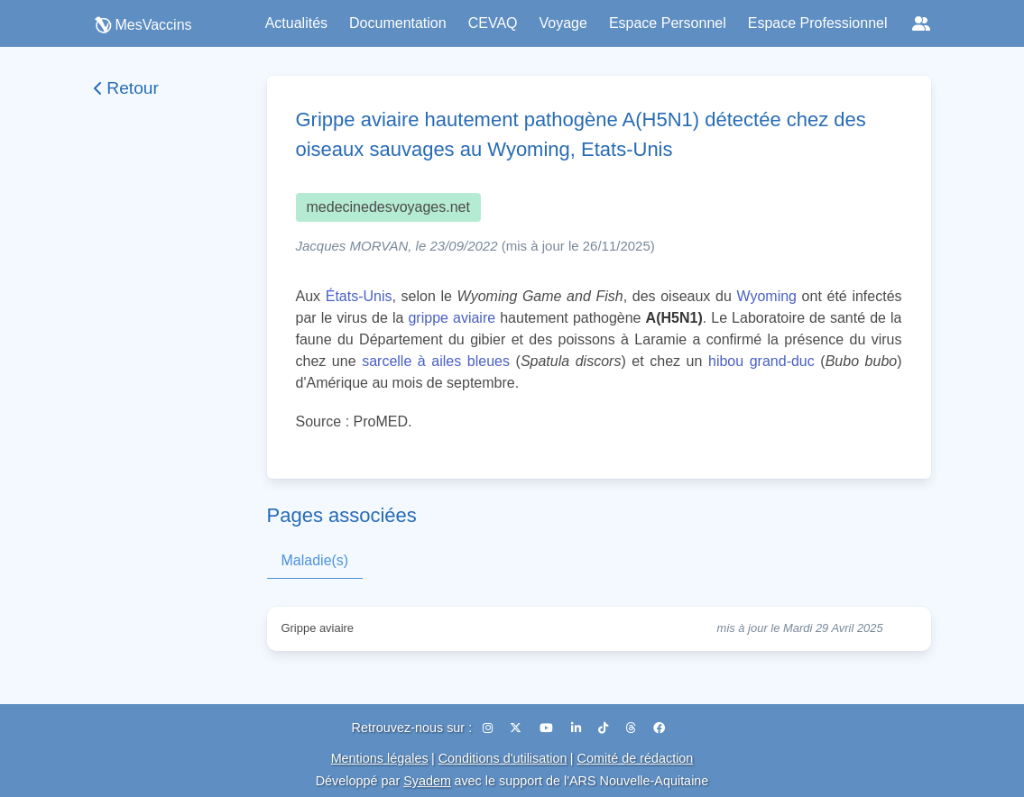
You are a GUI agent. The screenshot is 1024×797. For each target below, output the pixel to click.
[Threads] (633, 728)
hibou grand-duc (761, 361)
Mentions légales (380, 758)
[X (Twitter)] (517, 728)
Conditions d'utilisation (502, 758)
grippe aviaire (451, 317)
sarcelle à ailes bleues (436, 361)
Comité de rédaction (635, 758)
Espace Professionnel (818, 23)
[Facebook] (659, 728)
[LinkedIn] (578, 728)
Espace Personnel (667, 23)
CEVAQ (493, 23)
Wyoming (766, 296)
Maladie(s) (315, 560)
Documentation (398, 23)
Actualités (296, 23)
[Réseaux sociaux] (921, 23)
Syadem (427, 781)
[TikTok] (605, 728)
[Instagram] (489, 728)
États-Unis (359, 296)
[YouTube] (548, 728)
